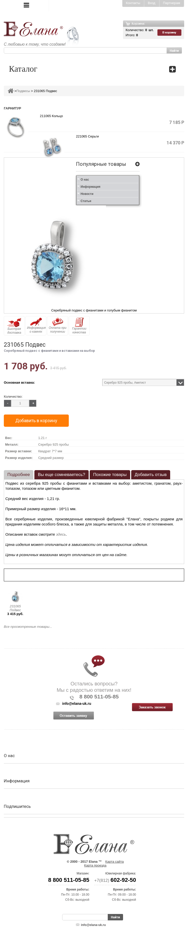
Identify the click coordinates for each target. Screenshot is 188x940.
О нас (84, 179)
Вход (151, 3)
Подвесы (23, 91)
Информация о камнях (36, 325)
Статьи (85, 201)
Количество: (13, 396)
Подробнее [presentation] (18, 474)
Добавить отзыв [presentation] (151, 474)
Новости (86, 194)
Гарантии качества (79, 326)
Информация (90, 187)
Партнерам (171, 3)
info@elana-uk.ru (93, 925)
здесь (61, 534)
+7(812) (115, 880)
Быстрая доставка (14, 326)
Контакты (133, 3)
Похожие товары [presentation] (110, 474)
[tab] (18, 474)
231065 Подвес (15, 608)
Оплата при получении (57, 325)
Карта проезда (95, 865)
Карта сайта (114, 861)
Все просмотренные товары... (28, 627)
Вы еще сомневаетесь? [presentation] (61, 474)
